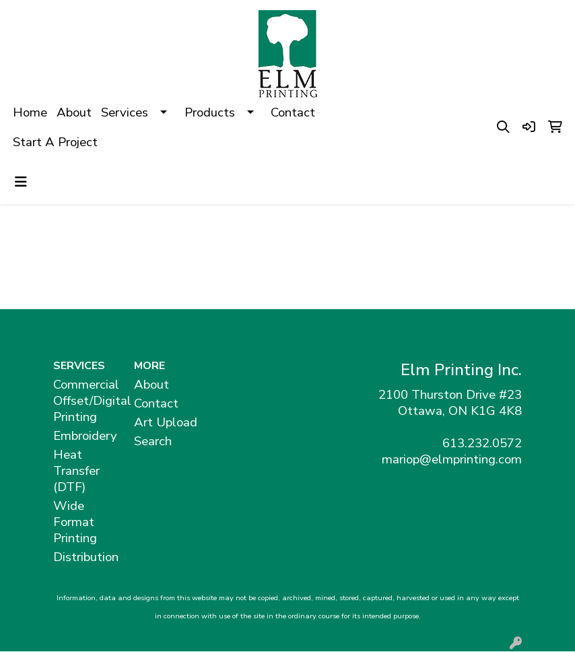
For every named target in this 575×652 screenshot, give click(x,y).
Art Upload (165, 422)
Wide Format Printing (75, 522)
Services (124, 112)
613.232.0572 (482, 443)
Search (153, 441)
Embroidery (85, 436)
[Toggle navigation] (21, 182)
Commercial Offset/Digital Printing (85, 401)
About (74, 112)
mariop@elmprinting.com (452, 459)
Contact (293, 112)
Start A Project (55, 142)
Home (30, 112)
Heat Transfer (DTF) (76, 471)
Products (209, 112)
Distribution (85, 557)
